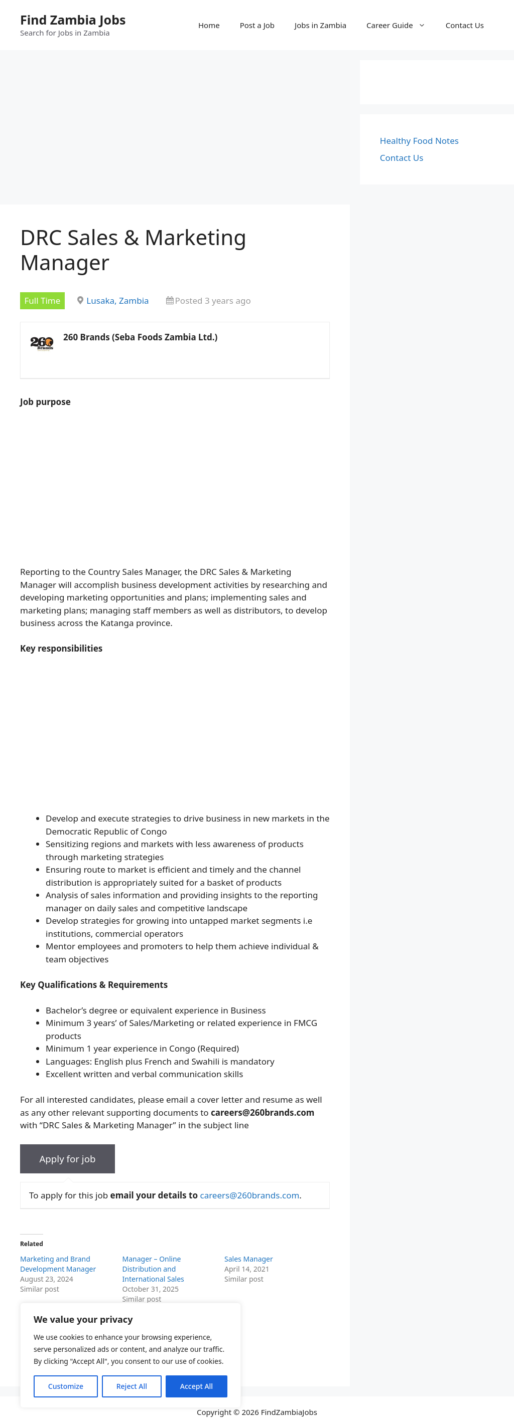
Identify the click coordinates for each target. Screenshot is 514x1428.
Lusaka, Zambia (117, 300)
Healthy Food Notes (419, 140)
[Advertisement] (175, 130)
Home (209, 25)
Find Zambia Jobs (73, 19)
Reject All (131, 1386)
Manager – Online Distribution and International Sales (153, 1269)
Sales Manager (248, 1259)
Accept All (196, 1386)
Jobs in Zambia (320, 25)
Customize (65, 1386)
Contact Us (465, 25)
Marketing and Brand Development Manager (58, 1264)
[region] (130, 1355)
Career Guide (401, 25)
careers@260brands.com (249, 1195)
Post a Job (257, 25)
